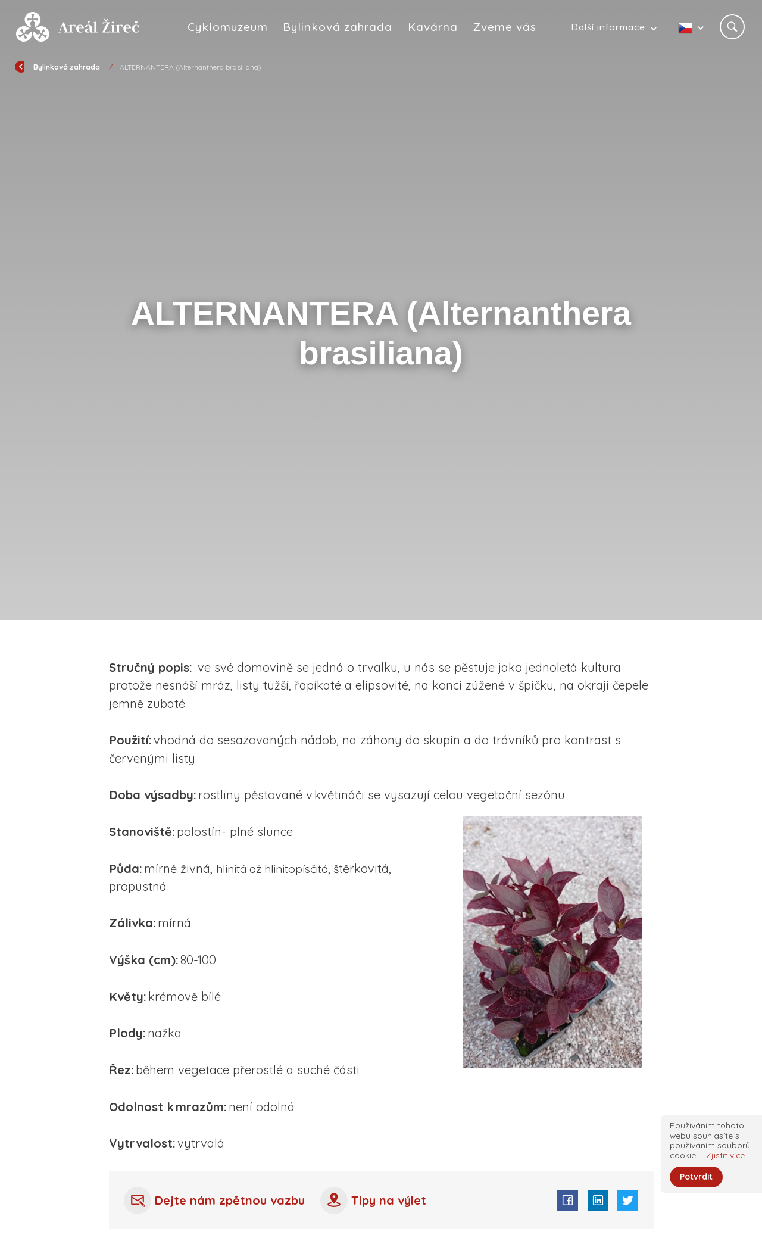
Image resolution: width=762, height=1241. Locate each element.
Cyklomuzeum (228, 27)
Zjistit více (725, 1154)
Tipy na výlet (377, 1200)
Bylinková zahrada (338, 27)
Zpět (31, 65)
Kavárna (433, 27)
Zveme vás (505, 27)
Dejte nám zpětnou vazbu (215, 1200)
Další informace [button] (608, 27)
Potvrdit (696, 1177)
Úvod (77, 67)
